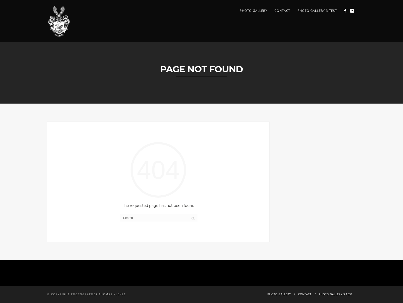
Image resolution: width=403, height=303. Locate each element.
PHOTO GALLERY (253, 10)
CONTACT (282, 10)
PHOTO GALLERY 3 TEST (317, 10)
